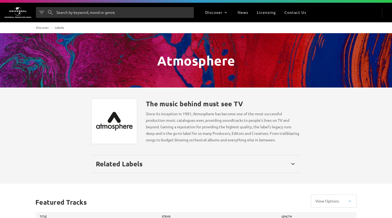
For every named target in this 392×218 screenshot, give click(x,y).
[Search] (50, 12)
